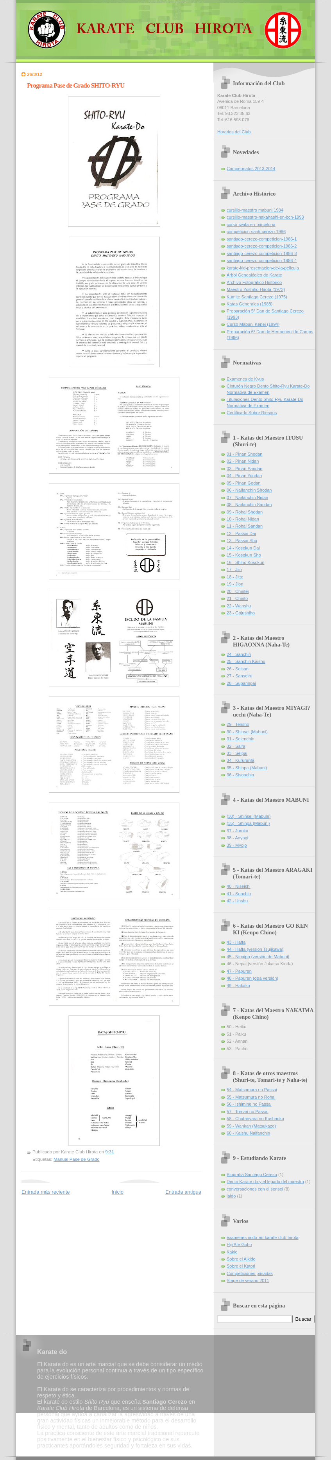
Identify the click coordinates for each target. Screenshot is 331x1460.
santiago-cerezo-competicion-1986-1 (262, 239)
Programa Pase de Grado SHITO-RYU (75, 85)
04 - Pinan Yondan (244, 475)
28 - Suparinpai (241, 683)
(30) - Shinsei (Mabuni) (248, 816)
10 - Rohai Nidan (243, 519)
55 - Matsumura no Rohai (251, 1097)
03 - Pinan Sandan (245, 468)
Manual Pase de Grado (77, 1159)
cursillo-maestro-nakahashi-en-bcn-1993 (265, 217)
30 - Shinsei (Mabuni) (247, 731)
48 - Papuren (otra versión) (252, 978)
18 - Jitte (235, 577)
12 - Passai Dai (241, 533)
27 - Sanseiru (239, 675)
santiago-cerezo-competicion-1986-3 (262, 253)
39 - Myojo (237, 845)
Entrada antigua (183, 1192)
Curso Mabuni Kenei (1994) (253, 324)
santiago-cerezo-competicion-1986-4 (262, 260)
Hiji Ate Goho (239, 1244)
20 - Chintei (238, 591)
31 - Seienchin (240, 738)
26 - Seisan (238, 668)
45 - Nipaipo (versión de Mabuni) (258, 956)
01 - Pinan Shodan (245, 454)
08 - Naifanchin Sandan (249, 504)
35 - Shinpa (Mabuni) (247, 767)
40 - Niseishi (238, 886)
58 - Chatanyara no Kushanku (255, 1118)
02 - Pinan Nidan (243, 461)
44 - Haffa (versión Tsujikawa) (255, 949)
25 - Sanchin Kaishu (246, 661)
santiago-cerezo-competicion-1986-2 (262, 246)
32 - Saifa (236, 746)
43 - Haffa (236, 942)
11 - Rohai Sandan (245, 526)
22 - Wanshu (239, 605)
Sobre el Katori (241, 1266)
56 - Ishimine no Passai (249, 1104)
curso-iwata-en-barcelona (251, 224)
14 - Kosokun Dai (243, 548)
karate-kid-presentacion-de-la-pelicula (263, 268)
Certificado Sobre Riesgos (252, 412)
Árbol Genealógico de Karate (254, 275)
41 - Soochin (239, 893)
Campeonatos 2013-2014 (251, 168)
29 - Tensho (238, 724)
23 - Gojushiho (241, 613)
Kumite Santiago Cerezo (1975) (257, 297)
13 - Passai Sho (242, 540)
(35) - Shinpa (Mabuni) (248, 823)
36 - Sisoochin (240, 774)
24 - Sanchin (239, 654)
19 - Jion (235, 584)
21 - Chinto (237, 598)
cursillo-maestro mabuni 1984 (255, 210)
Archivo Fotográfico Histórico (254, 282)
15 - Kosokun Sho (244, 555)
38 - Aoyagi (237, 837)
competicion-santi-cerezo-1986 (256, 231)
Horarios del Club (233, 131)
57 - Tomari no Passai (247, 1111)
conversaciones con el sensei (255, 1189)
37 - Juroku (237, 830)
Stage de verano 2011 (248, 1280)
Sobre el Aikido (241, 1259)
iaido (231, 1196)
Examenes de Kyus (245, 379)
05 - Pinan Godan (244, 483)
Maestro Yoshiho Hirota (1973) (256, 289)
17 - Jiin (234, 569)
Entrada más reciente (45, 1192)
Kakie (232, 1252)
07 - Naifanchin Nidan (247, 497)
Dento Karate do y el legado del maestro (265, 1181)
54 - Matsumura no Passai (252, 1089)
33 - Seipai (237, 753)
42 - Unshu (237, 900)
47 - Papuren (239, 971)
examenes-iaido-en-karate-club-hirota (263, 1237)
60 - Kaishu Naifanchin (248, 1133)
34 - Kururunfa (240, 760)
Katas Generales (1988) (249, 304)
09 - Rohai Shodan (245, 512)
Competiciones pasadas (250, 1273)
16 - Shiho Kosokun (245, 562)
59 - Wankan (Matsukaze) (251, 1126)
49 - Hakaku (238, 985)
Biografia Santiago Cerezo (252, 1174)
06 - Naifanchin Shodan (249, 490)
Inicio (117, 1192)
